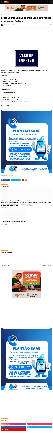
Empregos (10, 175)
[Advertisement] (25, 39)
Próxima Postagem (47, 265)
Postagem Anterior (6, 265)
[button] (1, 2)
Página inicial (4, 14)
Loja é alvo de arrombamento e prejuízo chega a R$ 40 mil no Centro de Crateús (13, 222)
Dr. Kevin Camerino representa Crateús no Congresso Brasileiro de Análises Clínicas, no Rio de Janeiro (39, 202)
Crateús (9, 14)
